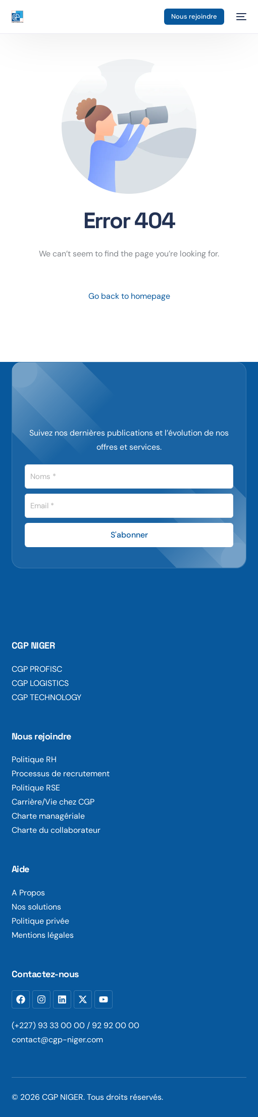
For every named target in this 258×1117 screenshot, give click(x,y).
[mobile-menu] (240, 17)
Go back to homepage (129, 296)
